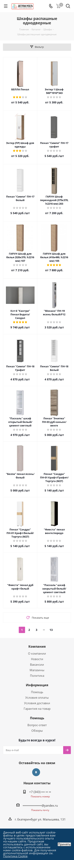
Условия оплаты (37, 697)
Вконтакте (36, 772)
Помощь (37, 692)
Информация (37, 685)
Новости (37, 659)
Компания (37, 646)
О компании (37, 653)
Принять (64, 844)
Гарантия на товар (37, 709)
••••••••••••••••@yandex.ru (40, 805)
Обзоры (37, 730)
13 (51, 630)
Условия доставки (37, 703)
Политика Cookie (15, 856)
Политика (37, 676)
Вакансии (37, 664)
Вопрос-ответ (37, 725)
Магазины (37, 670)
